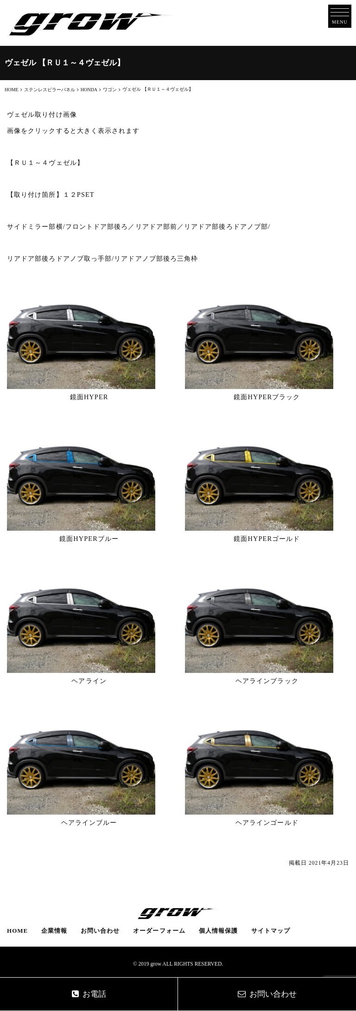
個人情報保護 (218, 930)
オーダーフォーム (159, 930)
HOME (17, 930)
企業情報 (54, 930)
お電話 (89, 994)
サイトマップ (270, 930)
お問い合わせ (100, 930)
